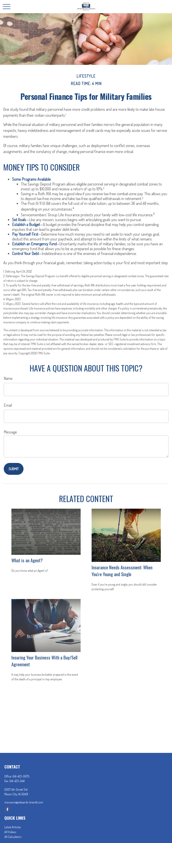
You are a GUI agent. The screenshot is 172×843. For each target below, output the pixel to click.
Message (10, 432)
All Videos (10, 832)
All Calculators (12, 837)
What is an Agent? (27, 560)
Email (8, 405)
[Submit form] (14, 469)
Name (8, 378)
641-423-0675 (21, 776)
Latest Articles (12, 827)
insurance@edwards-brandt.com (23, 802)
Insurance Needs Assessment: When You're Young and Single (122, 570)
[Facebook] (7, 809)
